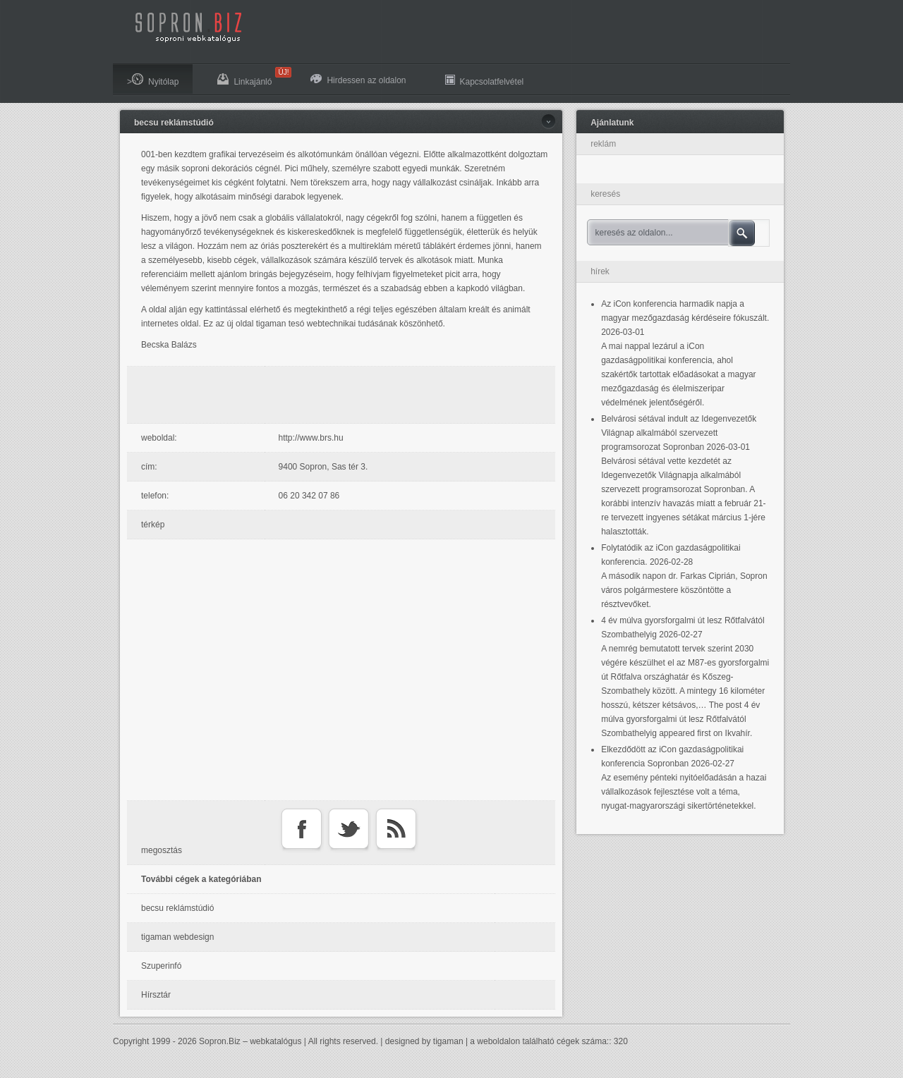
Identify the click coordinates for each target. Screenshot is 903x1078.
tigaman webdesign (177, 937)
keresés (605, 194)
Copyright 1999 (141, 1041)
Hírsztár (156, 995)
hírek (600, 271)
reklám (603, 144)
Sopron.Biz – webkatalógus (250, 1041)
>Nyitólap (152, 80)
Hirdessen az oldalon (358, 79)
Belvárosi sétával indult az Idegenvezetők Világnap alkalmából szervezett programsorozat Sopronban (678, 433)
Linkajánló (251, 77)
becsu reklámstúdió (174, 123)
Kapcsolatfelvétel (484, 80)
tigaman (448, 1041)
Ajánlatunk (612, 123)
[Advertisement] (345, 395)
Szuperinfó (161, 966)
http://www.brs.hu (311, 438)
